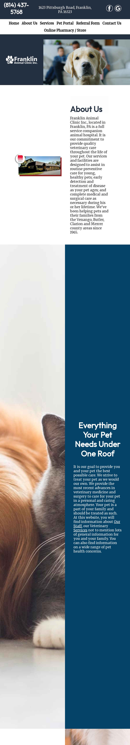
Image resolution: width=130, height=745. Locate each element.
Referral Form (88, 23)
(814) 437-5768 (16, 8)
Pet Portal (65, 23)
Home (14, 23)
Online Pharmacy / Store (65, 30)
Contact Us (111, 23)
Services (47, 23)
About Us (29, 23)
